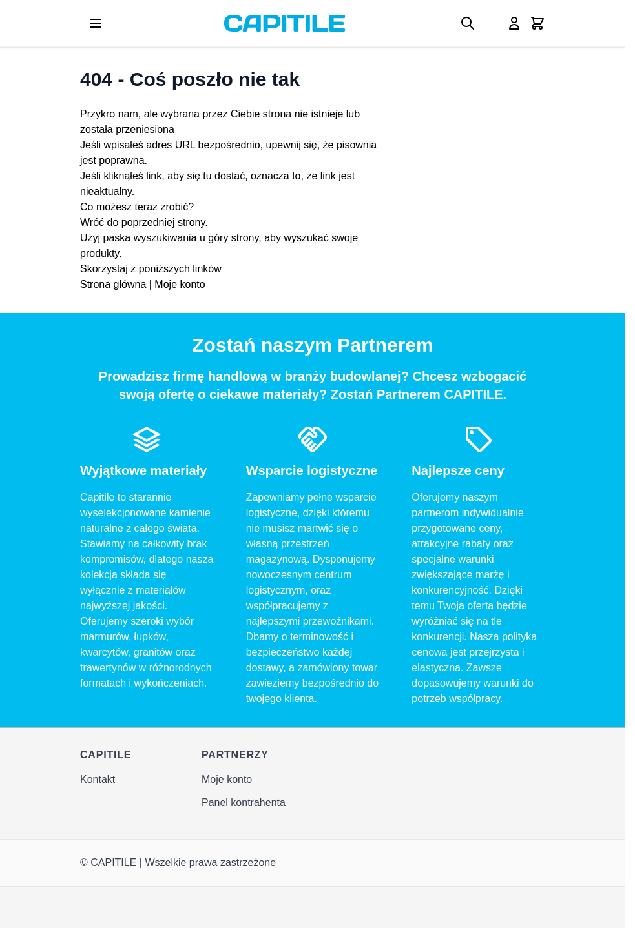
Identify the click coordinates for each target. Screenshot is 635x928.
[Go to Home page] (285, 23)
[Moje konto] (514, 23)
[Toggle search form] (467, 23)
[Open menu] (95, 23)
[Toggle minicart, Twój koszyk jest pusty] (537, 23)
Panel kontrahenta (244, 802)
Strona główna (113, 284)
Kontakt (97, 779)
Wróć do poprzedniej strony (142, 222)
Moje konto (179, 284)
